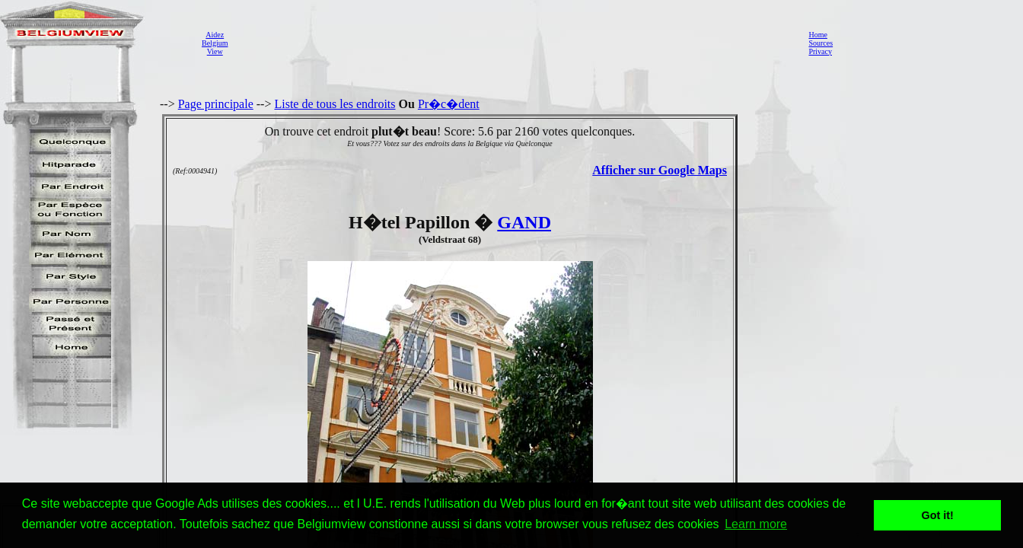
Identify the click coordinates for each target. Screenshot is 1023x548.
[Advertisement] (514, 42)
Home (817, 34)
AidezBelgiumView (215, 43)
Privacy (820, 51)
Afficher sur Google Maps (659, 170)
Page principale (215, 103)
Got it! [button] (938, 515)
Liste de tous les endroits (334, 103)
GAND (524, 222)
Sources (820, 43)
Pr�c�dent (449, 103)
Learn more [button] (756, 524)
